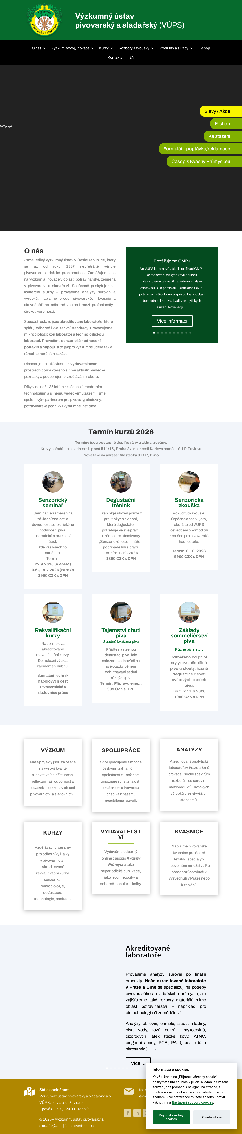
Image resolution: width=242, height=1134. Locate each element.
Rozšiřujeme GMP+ (172, 261)
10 (190, 333)
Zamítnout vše (212, 1117)
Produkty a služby (173, 48)
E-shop (204, 48)
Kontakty (115, 57)
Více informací (172, 321)
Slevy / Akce (217, 111)
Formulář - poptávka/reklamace (197, 148)
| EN (131, 57)
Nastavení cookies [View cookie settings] (80, 1126)
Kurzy (104, 48)
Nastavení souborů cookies (192, 1102)
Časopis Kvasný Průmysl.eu (200, 161)
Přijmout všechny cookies (171, 1117)
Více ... (138, 1063)
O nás (36, 48)
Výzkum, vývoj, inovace (70, 48)
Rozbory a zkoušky (134, 48)
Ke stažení (219, 136)
